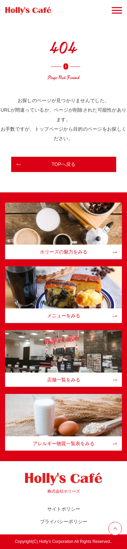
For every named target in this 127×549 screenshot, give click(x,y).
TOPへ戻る (63, 164)
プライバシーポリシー (63, 521)
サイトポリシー (63, 509)
